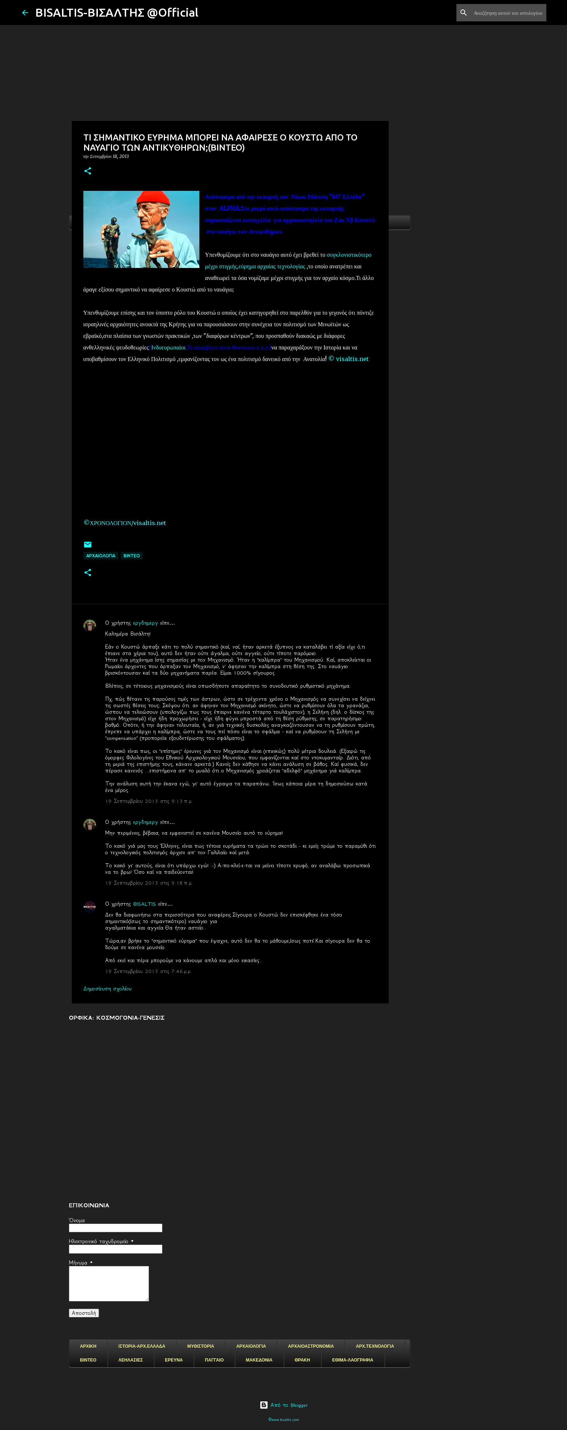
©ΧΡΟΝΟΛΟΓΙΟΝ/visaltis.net (125, 523)
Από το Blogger (284, 1405)
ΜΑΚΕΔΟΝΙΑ (259, 1360)
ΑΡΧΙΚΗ (88, 1346)
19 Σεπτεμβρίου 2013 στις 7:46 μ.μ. (148, 971)
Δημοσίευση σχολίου (107, 988)
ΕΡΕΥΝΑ (174, 1360)
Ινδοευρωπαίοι (168, 347)
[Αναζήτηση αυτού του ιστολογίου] (508, 12)
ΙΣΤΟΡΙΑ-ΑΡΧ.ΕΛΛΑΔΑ (142, 1346)
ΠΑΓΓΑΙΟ (214, 1360)
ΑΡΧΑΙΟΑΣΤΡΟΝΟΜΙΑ (311, 1346)
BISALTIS (144, 904)
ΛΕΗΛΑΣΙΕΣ (131, 1360)
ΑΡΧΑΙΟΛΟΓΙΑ (100, 555)
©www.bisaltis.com (284, 1419)
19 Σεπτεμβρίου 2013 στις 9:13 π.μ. (149, 801)
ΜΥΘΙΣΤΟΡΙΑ (200, 1346)
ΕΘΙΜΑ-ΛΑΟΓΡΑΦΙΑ (352, 1360)
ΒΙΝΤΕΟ (132, 555)
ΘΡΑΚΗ (302, 1360)
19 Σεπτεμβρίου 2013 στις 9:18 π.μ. (149, 883)
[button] (87, 171)
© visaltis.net (349, 358)
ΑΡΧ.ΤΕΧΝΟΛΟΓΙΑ (375, 1346)
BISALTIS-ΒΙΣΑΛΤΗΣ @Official (116, 12)
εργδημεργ (145, 623)
